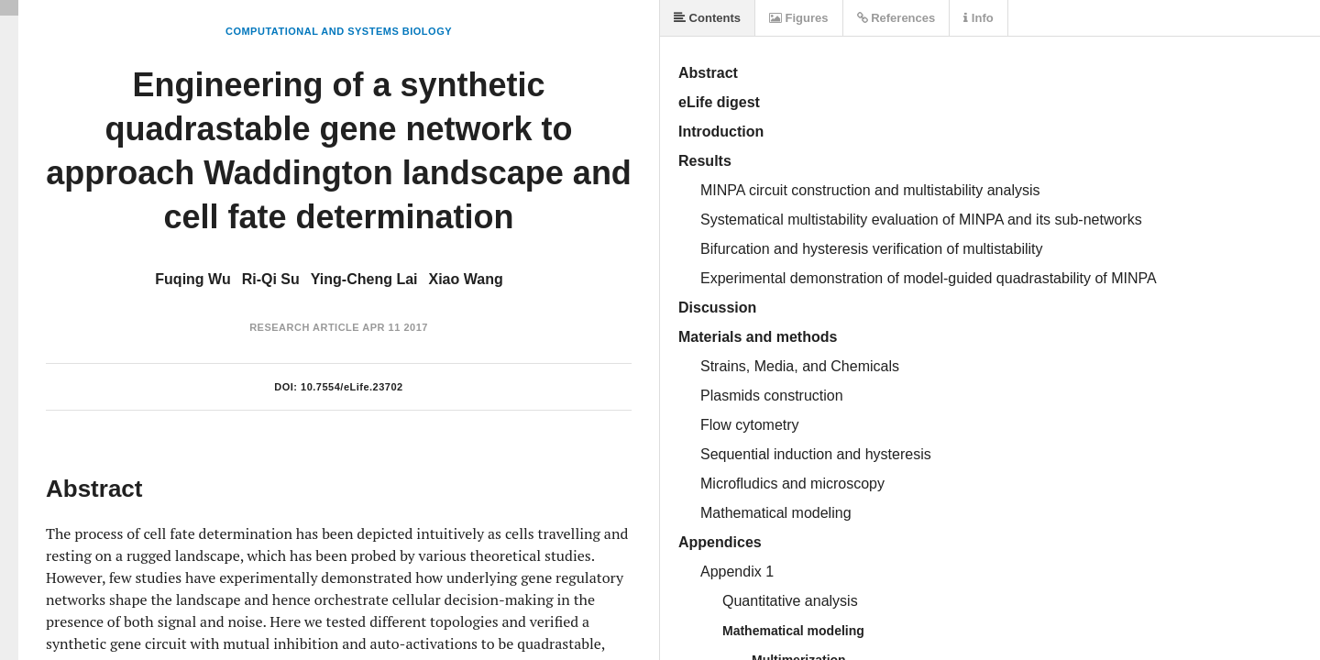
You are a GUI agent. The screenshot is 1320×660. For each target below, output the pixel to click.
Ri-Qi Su (271, 279)
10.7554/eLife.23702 (352, 386)
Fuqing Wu (192, 279)
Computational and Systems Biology (339, 31)
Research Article (304, 327)
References (896, 18)
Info (978, 18)
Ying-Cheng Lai (364, 279)
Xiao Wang (466, 279)
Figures (799, 18)
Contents (707, 18)
